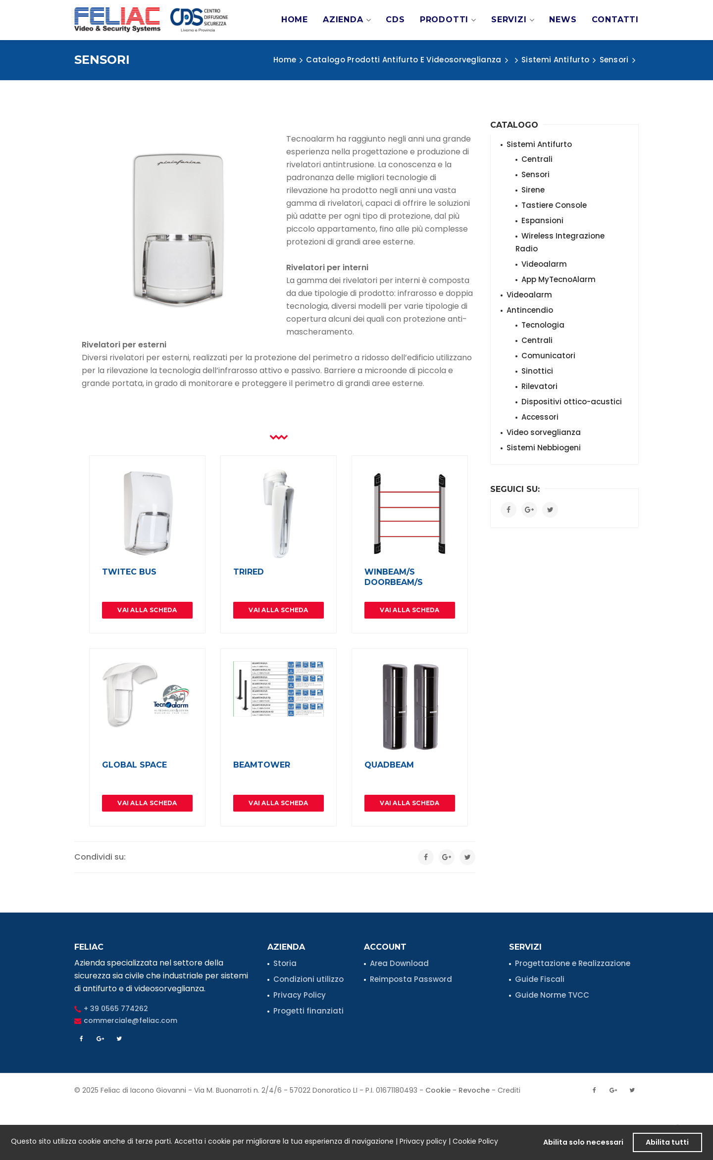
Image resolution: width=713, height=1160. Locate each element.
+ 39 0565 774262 (116, 1009)
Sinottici (537, 371)
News (562, 19)
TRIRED (248, 572)
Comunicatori (548, 355)
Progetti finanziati (308, 1011)
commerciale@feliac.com (130, 1020)
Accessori (540, 417)
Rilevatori (539, 386)
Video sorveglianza (544, 432)
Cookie (438, 1090)
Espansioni (542, 220)
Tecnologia (542, 325)
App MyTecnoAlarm (558, 279)
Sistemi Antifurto (539, 144)
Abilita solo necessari (583, 1142)
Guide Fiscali (539, 979)
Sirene (533, 190)
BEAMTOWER (261, 765)
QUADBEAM (389, 765)
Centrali (537, 159)
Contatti (615, 19)
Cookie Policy (475, 1141)
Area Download (399, 963)
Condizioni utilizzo (308, 979)
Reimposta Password (411, 979)
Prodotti (448, 20)
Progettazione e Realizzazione (572, 963)
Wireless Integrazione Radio (560, 242)
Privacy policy (423, 1141)
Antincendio (530, 310)
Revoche (474, 1090)
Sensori (535, 174)
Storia (285, 963)
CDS (395, 19)
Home (294, 19)
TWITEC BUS (129, 572)
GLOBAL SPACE (134, 765)
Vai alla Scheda (147, 610)
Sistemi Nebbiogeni (544, 447)
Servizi (512, 20)
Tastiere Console (554, 205)
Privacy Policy (299, 995)
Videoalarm (544, 264)
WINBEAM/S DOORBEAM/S (393, 577)
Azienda (347, 20)
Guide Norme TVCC (552, 995)
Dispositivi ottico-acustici (571, 401)
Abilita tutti (667, 1142)
